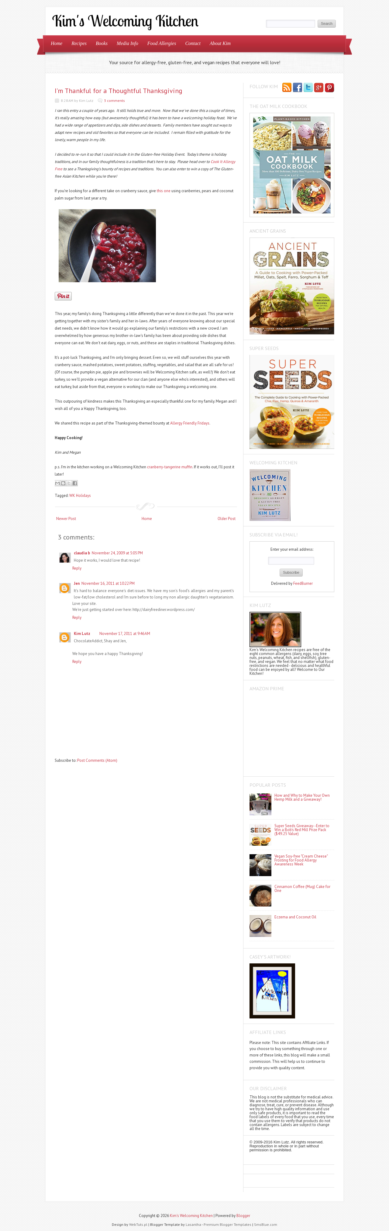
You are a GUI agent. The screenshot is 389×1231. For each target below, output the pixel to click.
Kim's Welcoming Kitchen (191, 1215)
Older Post (227, 518)
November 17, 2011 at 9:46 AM (124, 633)
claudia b (82, 553)
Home (56, 43)
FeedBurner (303, 583)
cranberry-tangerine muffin (169, 467)
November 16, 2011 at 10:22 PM (108, 583)
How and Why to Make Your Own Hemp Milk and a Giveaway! (302, 797)
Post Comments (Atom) (97, 760)
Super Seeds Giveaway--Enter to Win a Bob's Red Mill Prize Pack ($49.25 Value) (301, 829)
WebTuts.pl (138, 1224)
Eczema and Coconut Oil (295, 917)
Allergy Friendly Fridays (189, 423)
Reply (76, 568)
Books (102, 43)
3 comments (114, 100)
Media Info (127, 43)
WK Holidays (80, 495)
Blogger (243, 1215)
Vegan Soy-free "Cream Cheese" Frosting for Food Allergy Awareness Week (301, 860)
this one (163, 190)
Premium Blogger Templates (227, 1224)
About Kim (220, 43)
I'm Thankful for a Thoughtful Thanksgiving (118, 90)
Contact (193, 43)
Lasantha (193, 1224)
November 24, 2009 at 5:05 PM (117, 553)
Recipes (79, 43)
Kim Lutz (82, 633)
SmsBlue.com (265, 1224)
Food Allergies (161, 43)
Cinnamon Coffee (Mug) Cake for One (302, 888)
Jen (77, 583)
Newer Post (66, 518)
